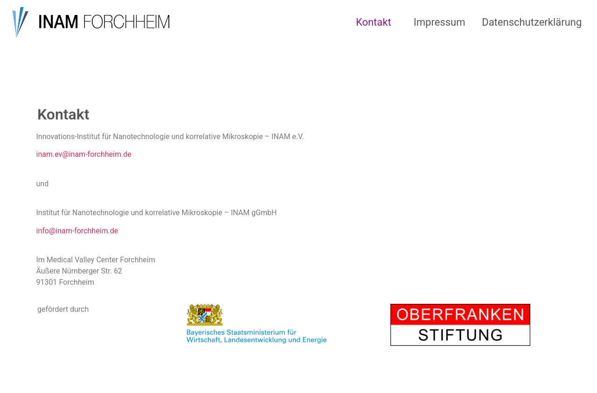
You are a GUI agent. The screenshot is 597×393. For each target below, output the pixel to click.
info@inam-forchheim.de (77, 230)
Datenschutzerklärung (532, 22)
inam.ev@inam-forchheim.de (84, 154)
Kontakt (373, 22)
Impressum (439, 22)
